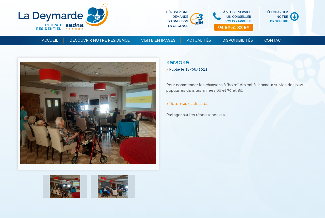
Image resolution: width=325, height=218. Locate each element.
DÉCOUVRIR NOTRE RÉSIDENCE (100, 40)
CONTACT (273, 40)
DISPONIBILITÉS (237, 40)
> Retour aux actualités (187, 104)
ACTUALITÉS (199, 40)
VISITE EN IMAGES (158, 40)
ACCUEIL (50, 40)
